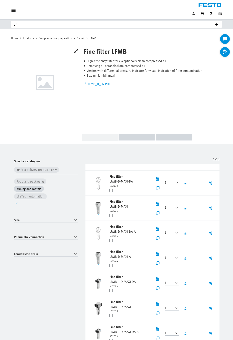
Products (28, 38)
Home (14, 38)
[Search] (117, 24)
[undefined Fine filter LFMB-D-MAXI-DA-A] (122, 231)
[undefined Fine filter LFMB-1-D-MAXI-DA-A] (123, 331)
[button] (219, 13)
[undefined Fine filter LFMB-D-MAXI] (118, 205)
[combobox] (46, 220)
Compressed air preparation (55, 38)
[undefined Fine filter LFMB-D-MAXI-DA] (121, 180)
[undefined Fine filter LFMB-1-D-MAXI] (120, 306)
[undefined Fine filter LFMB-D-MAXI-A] (120, 256)
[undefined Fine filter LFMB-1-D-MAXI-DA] (122, 281)
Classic (81, 38)
